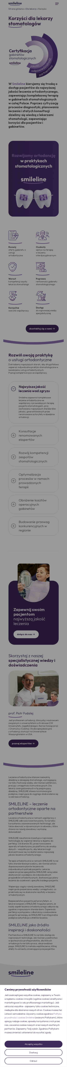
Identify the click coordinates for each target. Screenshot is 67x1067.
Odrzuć (33, 1061)
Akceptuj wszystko (33, 1044)
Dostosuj (33, 1052)
